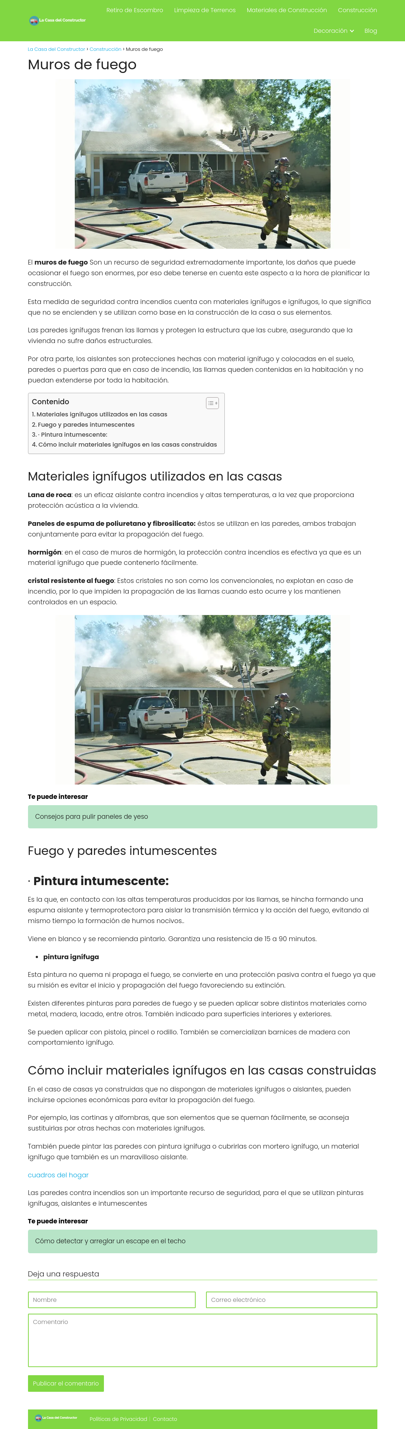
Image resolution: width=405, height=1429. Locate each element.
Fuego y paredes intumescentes (86, 424)
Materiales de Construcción (287, 10)
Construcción (357, 10)
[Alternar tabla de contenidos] (208, 403)
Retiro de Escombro (135, 10)
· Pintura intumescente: (72, 434)
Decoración (331, 31)
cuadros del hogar (58, 1175)
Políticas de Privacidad (118, 1419)
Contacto (165, 1419)
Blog (370, 31)
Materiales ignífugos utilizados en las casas (101, 414)
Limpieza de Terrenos (205, 10)
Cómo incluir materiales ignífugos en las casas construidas (127, 444)
